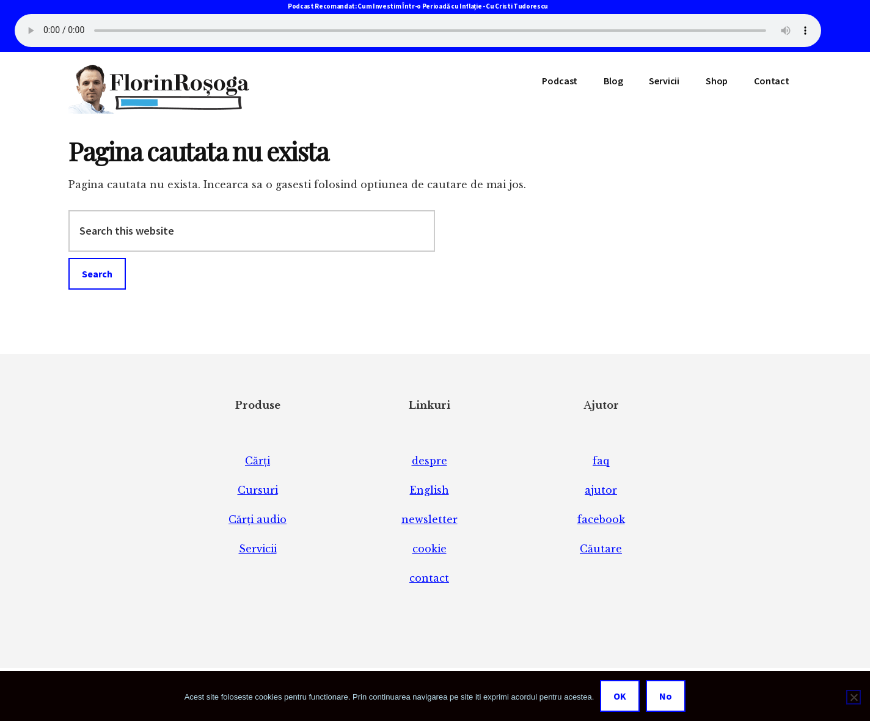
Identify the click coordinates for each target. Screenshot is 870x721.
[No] (853, 697)
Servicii (258, 549)
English (429, 490)
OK (619, 696)
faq (601, 461)
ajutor (601, 490)
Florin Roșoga (160, 89)
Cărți (257, 461)
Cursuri (258, 490)
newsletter (429, 519)
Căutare (601, 549)
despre (429, 461)
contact (429, 578)
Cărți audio (257, 519)
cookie (429, 549)
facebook (601, 519)
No (665, 696)
